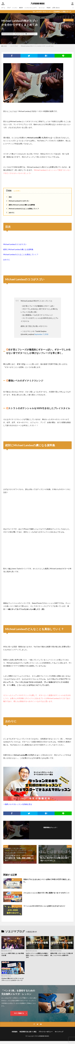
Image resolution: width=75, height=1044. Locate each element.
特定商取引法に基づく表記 (28, 1034)
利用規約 (14, 1034)
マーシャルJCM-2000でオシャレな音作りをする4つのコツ (45, 906)
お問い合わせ (62, 7)
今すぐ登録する (19, 1016)
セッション (46, 7)
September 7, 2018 (41, 334)
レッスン (16, 7)
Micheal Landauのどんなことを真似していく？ (22, 208)
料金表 (54, 7)
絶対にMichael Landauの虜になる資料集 (20, 204)
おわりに (10, 212)
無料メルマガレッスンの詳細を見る (18, 804)
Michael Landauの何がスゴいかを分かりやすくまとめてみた (37, 46)
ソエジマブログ (31, 34)
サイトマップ (59, 1034)
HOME (5, 46)
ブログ (9, 7)
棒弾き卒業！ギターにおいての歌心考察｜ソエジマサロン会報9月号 (61, 954)
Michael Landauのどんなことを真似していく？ (20, 254)
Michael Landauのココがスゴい (17, 200)
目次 (8, 197)
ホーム (3, 7)
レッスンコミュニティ (34, 7)
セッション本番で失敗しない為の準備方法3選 (12, 954)
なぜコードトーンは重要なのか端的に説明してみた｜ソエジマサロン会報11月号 (37, 955)
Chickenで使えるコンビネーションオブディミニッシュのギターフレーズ (12, 981)
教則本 (23, 7)
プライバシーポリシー (46, 1034)
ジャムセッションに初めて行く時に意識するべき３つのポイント (47, 894)
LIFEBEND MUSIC (44, 1039)
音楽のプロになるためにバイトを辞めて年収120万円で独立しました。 (47, 880)
